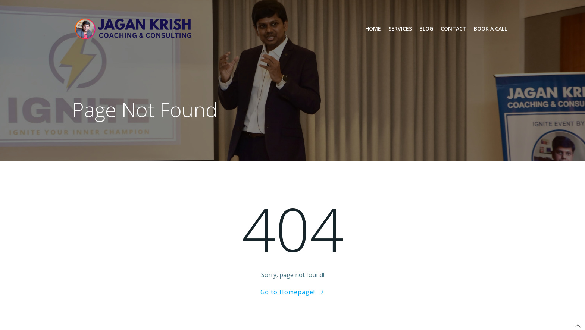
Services (400, 28)
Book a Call (490, 28)
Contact (453, 28)
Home (373, 28)
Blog (426, 28)
